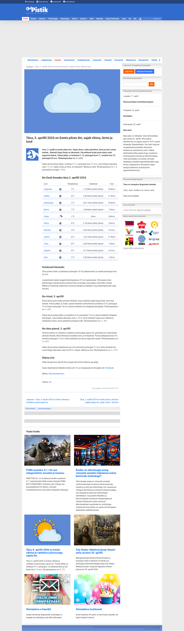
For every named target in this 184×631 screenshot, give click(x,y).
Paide (46, 216)
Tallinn (47, 237)
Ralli (91, 19)
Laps (124, 19)
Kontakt (151, 629)
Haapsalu (48, 189)
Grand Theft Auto (112, 19)
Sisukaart (157, 19)
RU (130, 19)
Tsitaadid (107, 60)
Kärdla (46, 196)
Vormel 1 (83, 19)
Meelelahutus (33, 60)
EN (135, 19)
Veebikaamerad (84, 60)
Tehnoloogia (53, 19)
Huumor (42, 19)
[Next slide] (159, 60)
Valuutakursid (69, 60)
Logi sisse (129, 71)
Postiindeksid (69, 2)
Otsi (151, 84)
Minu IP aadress (144, 210)
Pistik (25, 19)
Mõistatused (131, 60)
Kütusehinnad (42, 2)
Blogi (146, 629)
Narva (46, 209)
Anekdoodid (55, 2)
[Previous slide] (25, 60)
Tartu (46, 244)
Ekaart (74, 19)
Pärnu (46, 223)
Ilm (77, 368)
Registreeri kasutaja (144, 71)
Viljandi (47, 250)
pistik (98, 388)
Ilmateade (29, 2)
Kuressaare (48, 203)
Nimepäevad (143, 60)
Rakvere (47, 230)
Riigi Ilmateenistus (56, 374)
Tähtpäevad (155, 60)
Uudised (58, 60)
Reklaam (157, 629)
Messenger (65, 19)
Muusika (99, 19)
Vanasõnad (118, 60)
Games (33, 19)
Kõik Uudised (30, 408)
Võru (46, 257)
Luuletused (97, 60)
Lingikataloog (46, 60)
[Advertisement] (92, 39)
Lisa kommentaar (44, 408)
